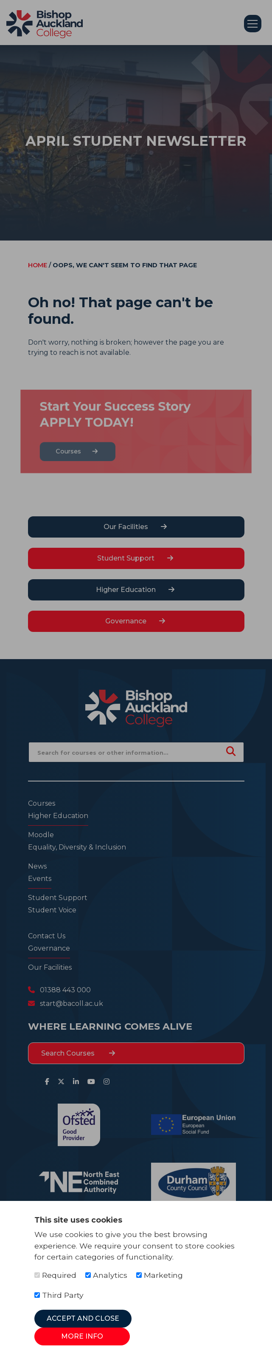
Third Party (59, 1295)
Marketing (159, 1275)
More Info (82, 1336)
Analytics (106, 1275)
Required (55, 1275)
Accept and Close (83, 1318)
